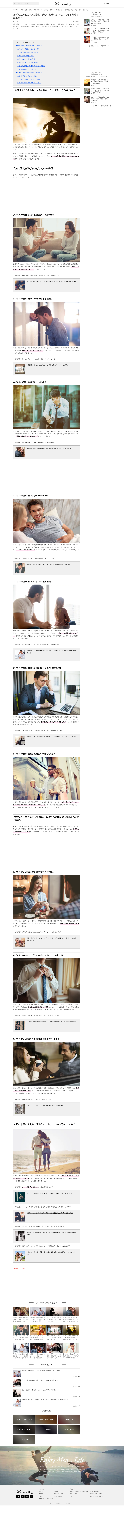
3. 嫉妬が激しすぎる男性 (25, 56)
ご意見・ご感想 (58, 1496)
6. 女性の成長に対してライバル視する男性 (31, 66)
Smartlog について (43, 1491)
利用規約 (56, 1491)
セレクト (72, 1496)
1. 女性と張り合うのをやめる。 (27, 76)
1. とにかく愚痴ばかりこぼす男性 (28, 49)
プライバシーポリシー (59, 1493)
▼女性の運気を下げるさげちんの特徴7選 (29, 45)
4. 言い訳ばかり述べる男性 (26, 59)
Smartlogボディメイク (96, 1493)
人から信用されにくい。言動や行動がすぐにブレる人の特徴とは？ (41, 1380)
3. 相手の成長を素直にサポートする (29, 83)
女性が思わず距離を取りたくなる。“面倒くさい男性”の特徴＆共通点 (41, 1370)
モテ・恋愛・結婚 (26, 10)
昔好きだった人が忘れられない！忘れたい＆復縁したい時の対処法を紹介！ (100, 81)
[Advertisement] (29, 1283)
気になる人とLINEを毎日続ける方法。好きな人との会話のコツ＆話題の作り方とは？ (100, 30)
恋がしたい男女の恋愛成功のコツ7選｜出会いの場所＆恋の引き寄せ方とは (100, 98)
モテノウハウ (38, 10)
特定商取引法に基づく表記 (46, 1498)
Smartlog (16, 10)
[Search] (37, 3)
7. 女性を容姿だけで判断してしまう (29, 69)
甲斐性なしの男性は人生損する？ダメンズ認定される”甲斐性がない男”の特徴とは (45, 1400)
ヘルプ (40, 1496)
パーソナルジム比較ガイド (97, 1496)
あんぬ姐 (15, 21)
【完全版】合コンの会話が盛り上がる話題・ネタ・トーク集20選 (100, 38)
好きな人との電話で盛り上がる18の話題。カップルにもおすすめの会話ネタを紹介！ (100, 21)
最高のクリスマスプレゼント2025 (79, 1491)
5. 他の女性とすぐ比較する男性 (27, 62)
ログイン (106, 4)
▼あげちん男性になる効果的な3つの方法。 (30, 72)
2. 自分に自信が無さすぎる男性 (27, 52)
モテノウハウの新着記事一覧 (101, 106)
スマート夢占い (74, 1493)
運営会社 (41, 1493)
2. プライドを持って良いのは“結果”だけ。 (31, 79)
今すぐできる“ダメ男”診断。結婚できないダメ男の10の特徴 (39, 1390)
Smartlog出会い (94, 1491)
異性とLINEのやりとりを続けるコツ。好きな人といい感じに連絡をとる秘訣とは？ (100, 90)
